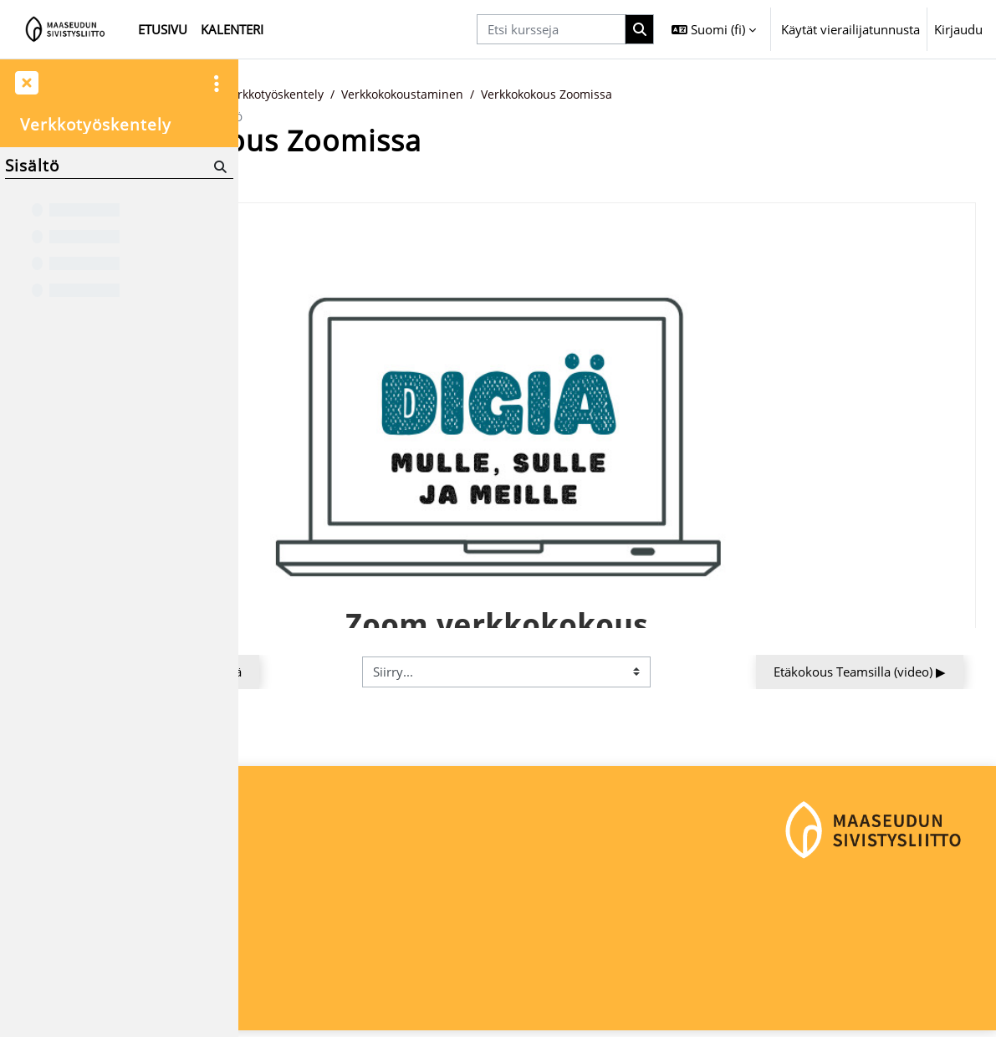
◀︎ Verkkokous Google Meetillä (376, 672)
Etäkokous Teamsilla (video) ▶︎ (860, 672)
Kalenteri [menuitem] (232, 29)
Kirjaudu (958, 29)
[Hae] (218, 166)
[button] (714, 29)
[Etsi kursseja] (551, 29)
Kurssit (338, 94)
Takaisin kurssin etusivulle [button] (350, 179)
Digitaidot (404, 94)
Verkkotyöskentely (504, 94)
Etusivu (279, 94)
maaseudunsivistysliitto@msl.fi (340, 975)
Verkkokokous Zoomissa (794, 94)
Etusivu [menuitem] (162, 29)
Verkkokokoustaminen (640, 94)
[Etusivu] (65, 29)
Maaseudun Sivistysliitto (321, 919)
